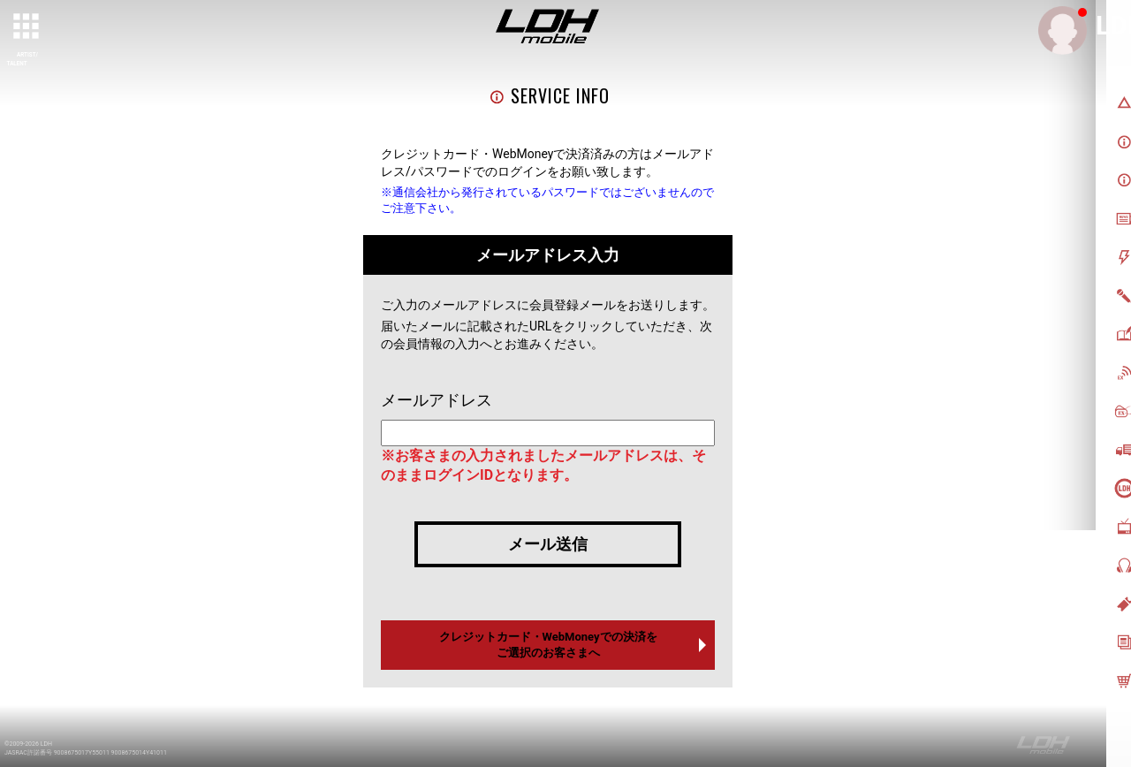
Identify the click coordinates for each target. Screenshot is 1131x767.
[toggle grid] (27, 27)
